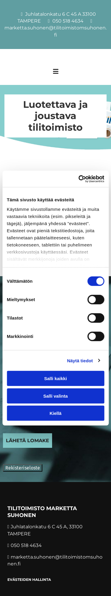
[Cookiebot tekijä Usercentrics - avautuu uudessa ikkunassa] (79, 179)
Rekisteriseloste (22, 468)
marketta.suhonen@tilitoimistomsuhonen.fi (55, 31)
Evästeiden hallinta (29, 579)
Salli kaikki (55, 378)
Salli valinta (55, 395)
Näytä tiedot (80, 360)
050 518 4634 (67, 21)
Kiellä (55, 413)
